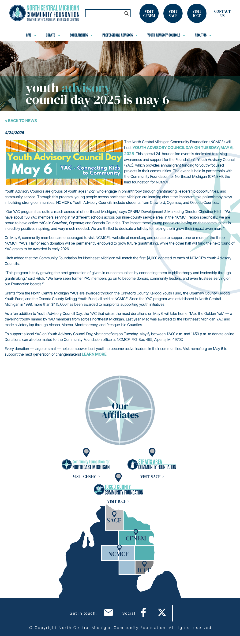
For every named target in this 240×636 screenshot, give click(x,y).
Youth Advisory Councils (166, 35)
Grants (53, 35)
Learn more (94, 354)
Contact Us (222, 13)
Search (127, 13)
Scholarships (81, 35)
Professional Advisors (120, 35)
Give (31, 35)
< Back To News (21, 120)
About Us (203, 35)
